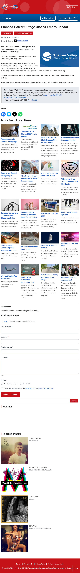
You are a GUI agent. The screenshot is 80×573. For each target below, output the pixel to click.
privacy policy (31, 388)
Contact (50, 564)
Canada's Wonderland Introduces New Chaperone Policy (10, 209)
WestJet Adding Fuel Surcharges (10, 271)
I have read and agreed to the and (29, 388)
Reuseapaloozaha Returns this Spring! (10, 133)
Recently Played (11, 433)
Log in (5, 321)
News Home (8, 33)
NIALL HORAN (33, 441)
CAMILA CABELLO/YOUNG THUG (40, 528)
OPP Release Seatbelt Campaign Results (70, 132)
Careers (18, 564)
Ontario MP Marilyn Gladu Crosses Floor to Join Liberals (50, 134)
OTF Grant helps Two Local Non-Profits (50, 168)
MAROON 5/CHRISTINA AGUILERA (40, 470)
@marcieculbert (21, 40)
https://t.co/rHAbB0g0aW (52, 95)
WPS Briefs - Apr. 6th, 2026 (70, 239)
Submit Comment (10, 394)
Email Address (7, 347)
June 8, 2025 (32, 100)
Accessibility (59, 564)
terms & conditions (46, 388)
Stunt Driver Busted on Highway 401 (10, 168)
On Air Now (72, 7)
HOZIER (31, 499)
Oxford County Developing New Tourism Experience (10, 241)
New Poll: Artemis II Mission (50, 240)
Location (4, 337)
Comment (5, 357)
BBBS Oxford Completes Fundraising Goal (30, 273)
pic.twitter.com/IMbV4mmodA (15, 98)
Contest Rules (28, 564)
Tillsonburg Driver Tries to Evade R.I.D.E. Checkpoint (70, 172)
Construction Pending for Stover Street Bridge (50, 272)
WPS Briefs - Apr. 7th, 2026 (50, 208)
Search (74, 401)
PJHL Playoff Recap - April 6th (70, 207)
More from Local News (24, 33)
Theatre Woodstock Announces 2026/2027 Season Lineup (30, 171)
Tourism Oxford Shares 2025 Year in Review (30, 130)
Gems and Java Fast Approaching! (70, 272)
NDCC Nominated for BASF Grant (30, 241)
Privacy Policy (40, 564)
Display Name (6, 327)
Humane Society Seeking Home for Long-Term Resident (30, 208)
